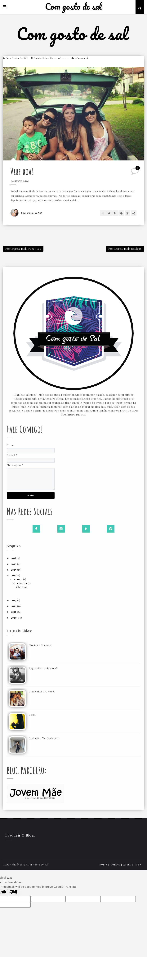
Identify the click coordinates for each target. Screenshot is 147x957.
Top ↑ (137, 864)
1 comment (81, 58)
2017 (14, 563)
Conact (115, 864)
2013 (14, 600)
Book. (32, 714)
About (127, 864)
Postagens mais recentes (23, 248)
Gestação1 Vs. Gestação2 (44, 738)
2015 (14, 569)
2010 (14, 617)
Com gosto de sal (73, 6)
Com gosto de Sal (16, 58)
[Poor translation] (14, 892)
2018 (14, 558)
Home (103, 864)
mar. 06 (22, 583)
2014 (14, 575)
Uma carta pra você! (42, 691)
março (18, 579)
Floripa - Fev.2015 (40, 645)
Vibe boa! (22, 171)
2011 (14, 611)
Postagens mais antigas (125, 248)
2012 (14, 606)
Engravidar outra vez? (43, 668)
